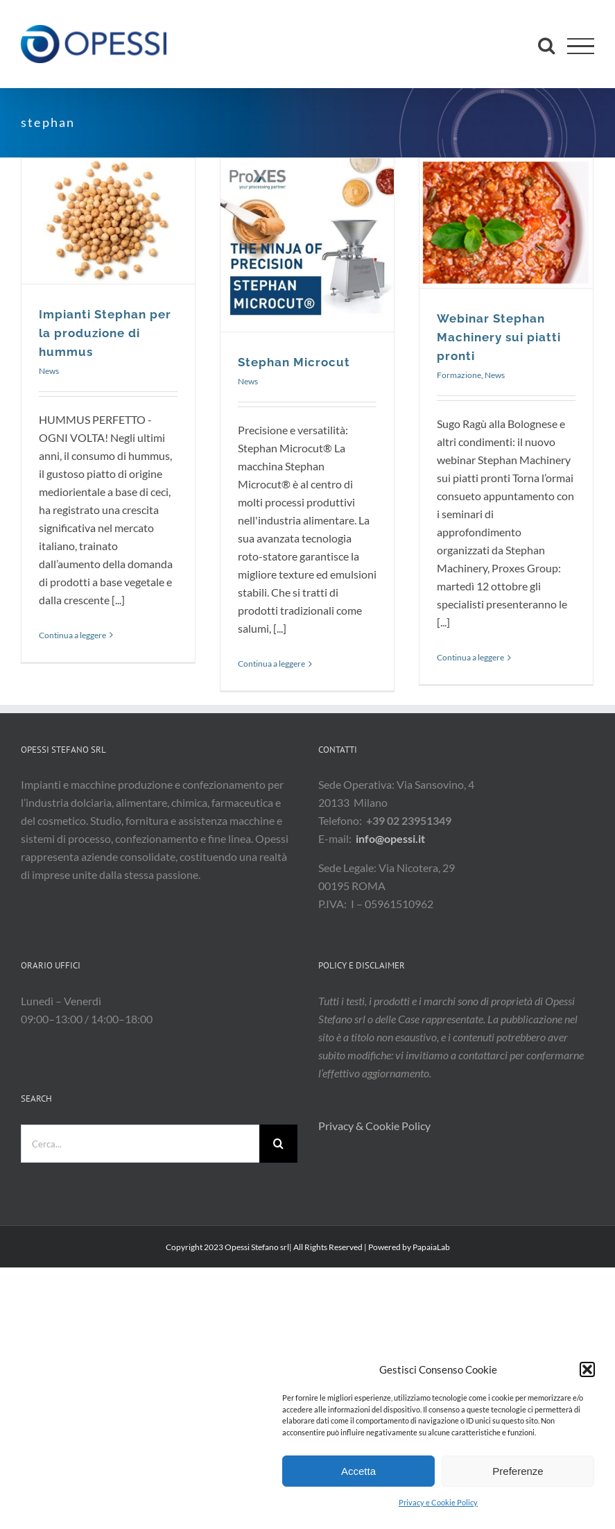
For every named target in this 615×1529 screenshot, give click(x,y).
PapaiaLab (431, 1247)
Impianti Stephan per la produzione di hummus (105, 333)
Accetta (358, 1471)
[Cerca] (278, 1144)
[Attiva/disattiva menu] (580, 46)
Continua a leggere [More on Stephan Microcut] (271, 663)
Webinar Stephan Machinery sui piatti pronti (499, 337)
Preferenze (517, 1471)
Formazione (459, 375)
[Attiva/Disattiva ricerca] (546, 45)
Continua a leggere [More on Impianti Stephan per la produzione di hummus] (72, 635)
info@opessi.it (390, 838)
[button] (587, 1369)
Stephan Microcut (294, 362)
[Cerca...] (140, 1144)
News (49, 371)
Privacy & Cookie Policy (375, 1125)
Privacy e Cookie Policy (438, 1502)
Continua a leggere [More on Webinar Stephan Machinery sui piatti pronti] (470, 657)
